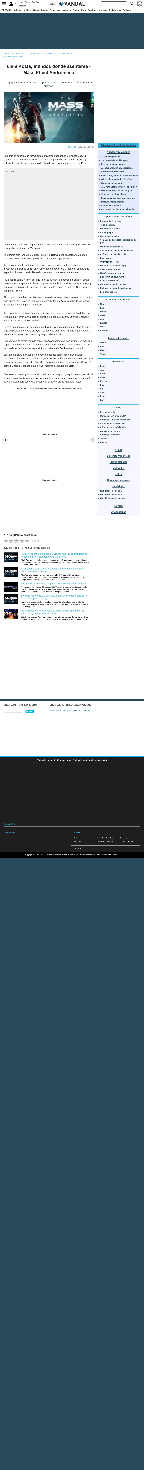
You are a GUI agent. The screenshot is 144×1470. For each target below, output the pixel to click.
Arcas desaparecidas (111, 157)
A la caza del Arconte (110, 269)
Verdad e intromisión (111, 205)
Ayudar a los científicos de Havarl (116, 250)
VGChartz (77, 848)
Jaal (102, 370)
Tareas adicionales (118, 338)
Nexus (103, 304)
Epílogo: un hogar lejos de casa (115, 288)
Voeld (103, 315)
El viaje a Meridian (109, 280)
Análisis (27, 10)
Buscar (29, 711)
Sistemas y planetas (118, 455)
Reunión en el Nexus (110, 229)
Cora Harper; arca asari (112, 172)
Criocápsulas (118, 512)
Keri (102, 400)
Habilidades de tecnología (112, 498)
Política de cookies (127, 841)
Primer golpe (106, 232)
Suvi (102, 385)
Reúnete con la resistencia (113, 254)
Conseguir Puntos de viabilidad (115, 420)
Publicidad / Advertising (105, 838)
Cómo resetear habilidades (113, 427)
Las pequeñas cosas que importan (118, 198)
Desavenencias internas (113, 202)
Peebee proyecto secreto (113, 164)
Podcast (127, 10)
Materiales (119, 468)
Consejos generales (118, 480)
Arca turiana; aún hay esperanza (117, 168)
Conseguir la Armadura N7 (113, 416)
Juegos (44, 10)
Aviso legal (124, 838)
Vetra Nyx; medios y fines (113, 194)
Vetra (102, 377)
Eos (102, 308)
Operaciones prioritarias (118, 216)
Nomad (118, 505)
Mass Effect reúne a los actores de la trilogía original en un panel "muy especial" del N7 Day (53, 612)
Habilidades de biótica (111, 494)
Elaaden (104, 330)
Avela (103, 392)
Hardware (102, 10)
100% (118, 474)
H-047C (103, 327)
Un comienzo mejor (109, 236)
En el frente (105, 258)
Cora (102, 373)
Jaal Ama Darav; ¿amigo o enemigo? (119, 187)
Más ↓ (52, 4)
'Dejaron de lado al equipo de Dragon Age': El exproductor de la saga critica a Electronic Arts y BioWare (54, 555)
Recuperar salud (108, 412)
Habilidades (118, 486)
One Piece (36, 2)
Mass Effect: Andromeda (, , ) (70, 710)
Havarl (103, 312)
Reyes (103, 396)
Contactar (77, 841)
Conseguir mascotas (110, 435)
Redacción (71, 147)
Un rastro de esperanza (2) (113, 265)
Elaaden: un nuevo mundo (113, 277)
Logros (103, 442)
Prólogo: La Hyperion (110, 221)
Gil (101, 389)
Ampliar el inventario (110, 431)
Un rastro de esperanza (111, 247)
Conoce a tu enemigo (111, 183)
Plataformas (115, 10)
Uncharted (22, 6)
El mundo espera (108, 292)
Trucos (76, 10)
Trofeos (104, 438)
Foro (83, 10)
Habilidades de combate (111, 491)
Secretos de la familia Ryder (114, 160)
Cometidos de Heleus (118, 299)
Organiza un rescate (110, 262)
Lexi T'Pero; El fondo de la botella (117, 209)
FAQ (118, 407)
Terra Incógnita (107, 225)
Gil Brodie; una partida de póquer (117, 179)
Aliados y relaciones (118, 152)
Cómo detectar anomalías (112, 423)
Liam (102, 366)
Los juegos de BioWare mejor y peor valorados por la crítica (53, 583)
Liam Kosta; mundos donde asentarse (119, 175)
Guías (36, 10)
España (28, 2)
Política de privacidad (105, 841)
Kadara (103, 323)
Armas (118, 450)
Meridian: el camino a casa (113, 284)
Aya (102, 319)
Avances (66, 10)
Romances (118, 361)
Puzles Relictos (118, 462)
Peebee (103, 381)
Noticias (17, 10)
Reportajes (55, 10)
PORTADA (6, 10)
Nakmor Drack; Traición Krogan (116, 190)
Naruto (20, 2)
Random (92, 10)
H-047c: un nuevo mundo (112, 273)
